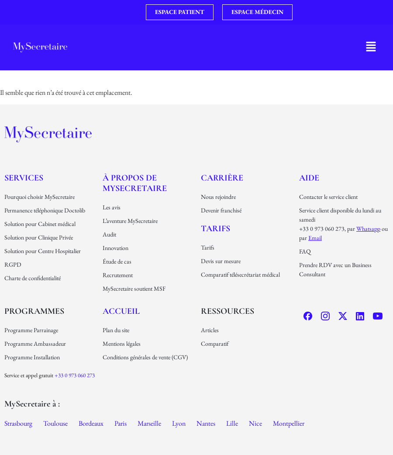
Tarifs (215, 228)
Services (23, 178)
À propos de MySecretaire (135, 183)
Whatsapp (368, 229)
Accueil (121, 311)
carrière (222, 178)
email (315, 238)
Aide (309, 178)
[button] (371, 47)
